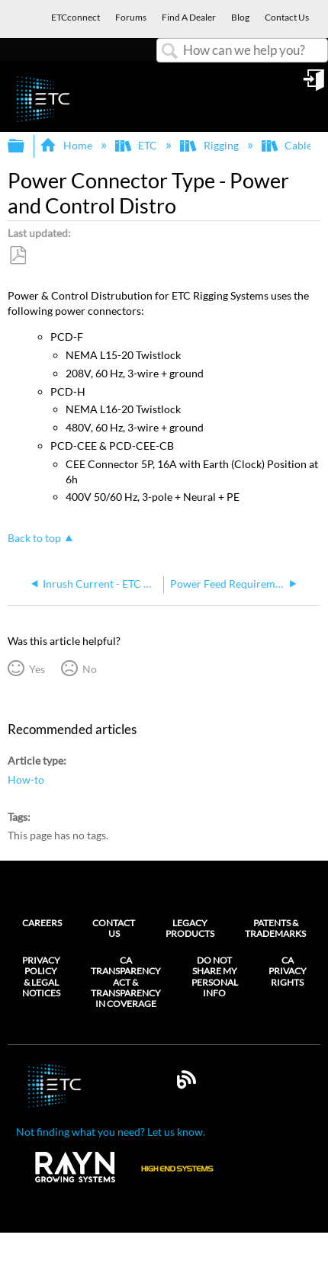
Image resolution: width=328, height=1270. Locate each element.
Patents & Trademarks (275, 928)
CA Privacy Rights (288, 971)
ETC (137, 145)
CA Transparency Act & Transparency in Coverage (126, 982)
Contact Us (113, 928)
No (89, 668)
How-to (26, 779)
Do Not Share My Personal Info (214, 977)
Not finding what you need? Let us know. (110, 1131)
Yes (37, 668)
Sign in (315, 85)
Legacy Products (190, 928)
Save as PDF (17, 255)
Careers (42, 922)
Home (67, 145)
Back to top (34, 537)
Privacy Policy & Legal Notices (41, 977)
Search (170, 51)
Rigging (210, 145)
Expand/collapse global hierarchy (25, 146)
